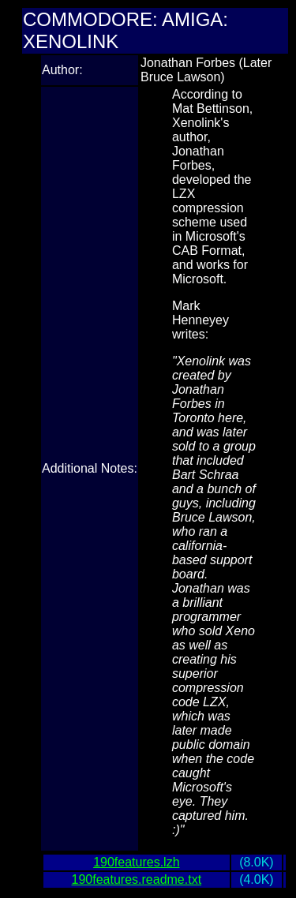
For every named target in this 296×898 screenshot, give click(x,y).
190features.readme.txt (137, 879)
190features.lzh (136, 862)
